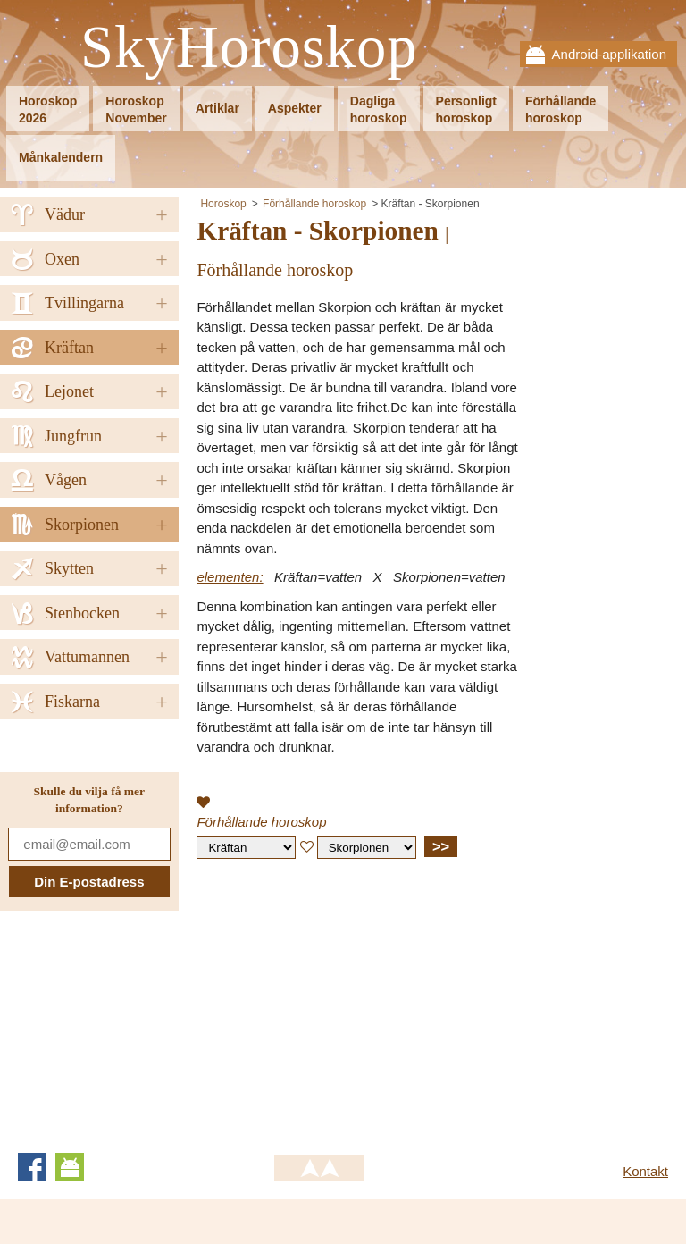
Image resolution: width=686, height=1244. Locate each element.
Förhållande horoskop (314, 204)
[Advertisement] (347, 1002)
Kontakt (645, 1171)
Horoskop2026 (48, 109)
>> (440, 846)
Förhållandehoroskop (560, 109)
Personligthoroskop (466, 109)
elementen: (230, 576)
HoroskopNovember (135, 109)
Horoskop (223, 204)
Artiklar (217, 108)
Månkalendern (61, 157)
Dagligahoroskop (378, 109)
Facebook (32, 1167)
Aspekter (295, 108)
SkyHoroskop (249, 48)
